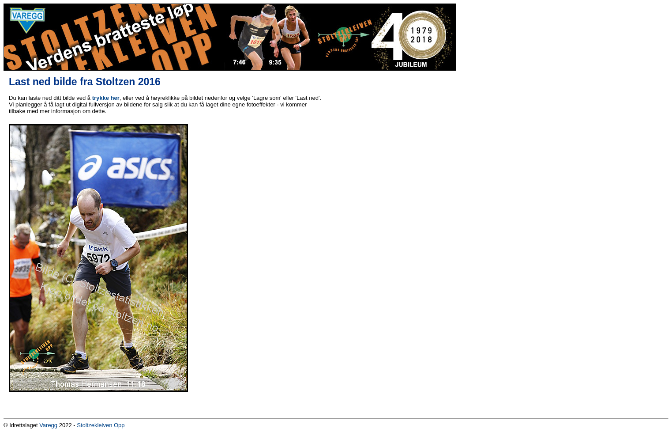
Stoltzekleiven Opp (100, 425)
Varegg (48, 425)
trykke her (106, 98)
